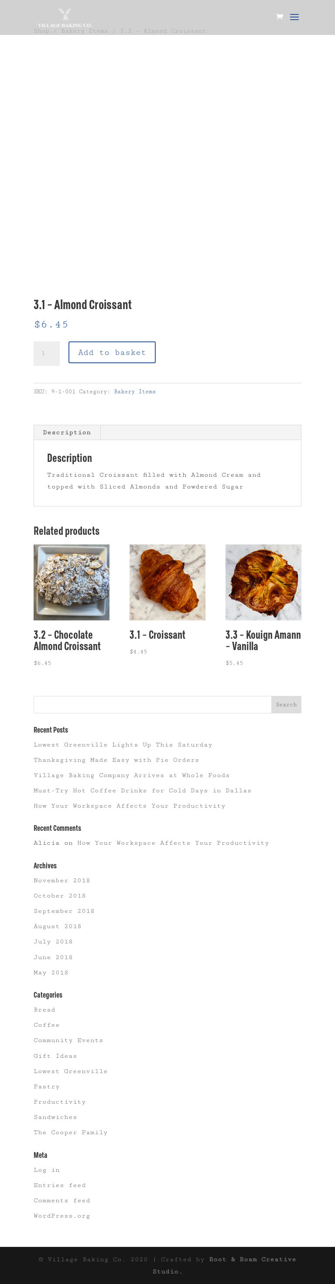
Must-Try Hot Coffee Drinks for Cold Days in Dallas (143, 790)
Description (67, 432)
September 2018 (64, 911)
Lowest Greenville (71, 1071)
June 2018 (53, 957)
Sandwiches (55, 1117)
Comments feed (62, 1200)
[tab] (67, 432)
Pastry (47, 1086)
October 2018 (60, 895)
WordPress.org (62, 1215)
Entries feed (60, 1185)
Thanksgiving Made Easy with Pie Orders (116, 760)
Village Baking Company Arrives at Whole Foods (132, 775)
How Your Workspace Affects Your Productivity (130, 805)
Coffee (47, 1025)
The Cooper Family (71, 1132)
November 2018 (62, 880)
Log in (47, 1170)
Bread (44, 1009)
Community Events (68, 1040)
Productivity (60, 1101)
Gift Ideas (55, 1056)
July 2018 (53, 941)
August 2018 (58, 926)
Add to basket (112, 352)
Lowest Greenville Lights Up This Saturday (123, 744)
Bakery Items (135, 391)
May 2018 (51, 972)
